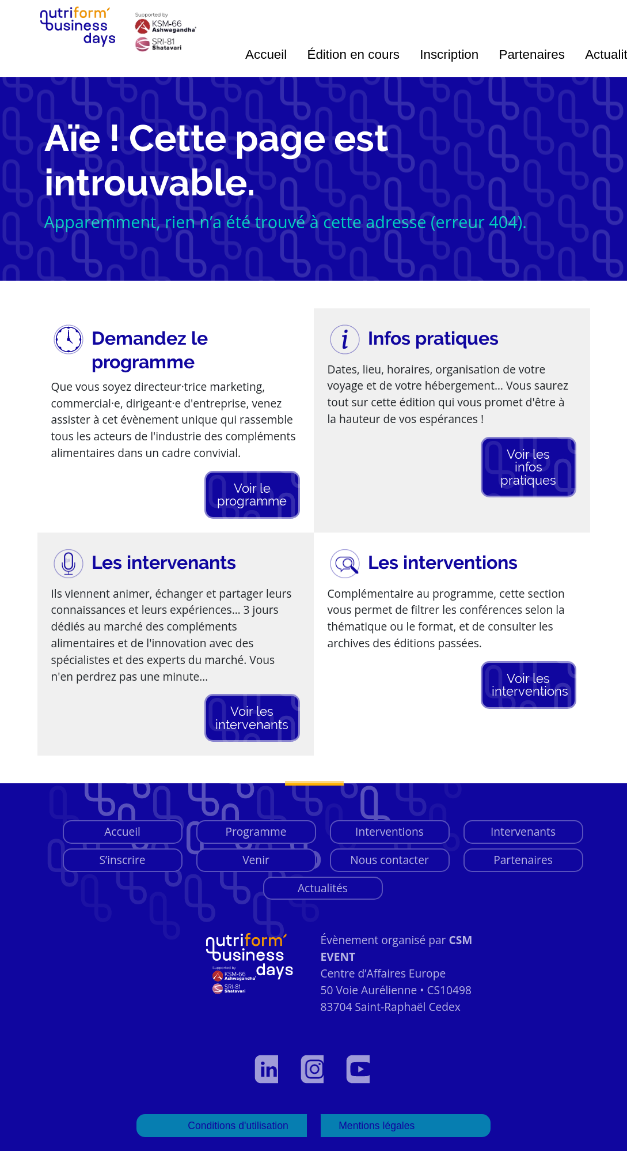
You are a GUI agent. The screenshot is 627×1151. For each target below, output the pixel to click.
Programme (255, 831)
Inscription (449, 54)
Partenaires (532, 54)
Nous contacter (389, 859)
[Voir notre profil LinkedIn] (268, 1069)
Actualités (323, 888)
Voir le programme (252, 494)
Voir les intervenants (251, 717)
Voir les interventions (530, 685)
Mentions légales (377, 1125)
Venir (255, 859)
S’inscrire (122, 859)
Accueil (266, 54)
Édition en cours (353, 54)
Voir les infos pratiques (528, 467)
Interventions (389, 831)
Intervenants (523, 831)
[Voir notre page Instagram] (314, 1069)
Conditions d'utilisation (238, 1125)
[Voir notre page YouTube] (359, 1069)
